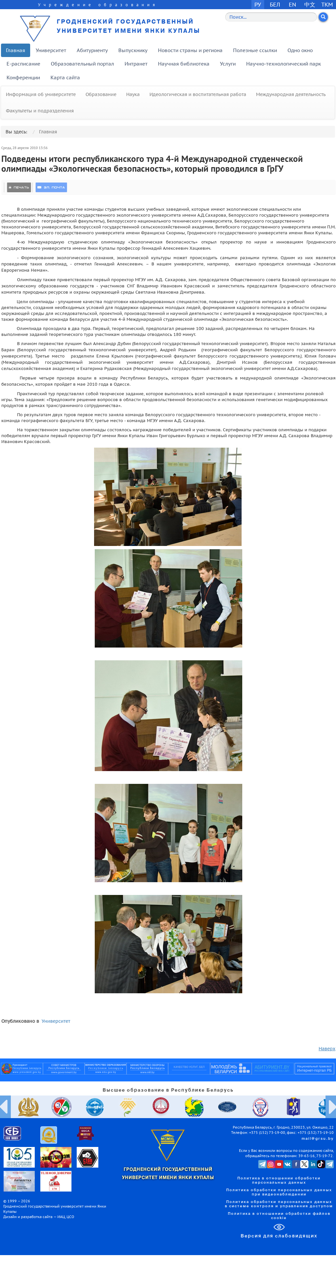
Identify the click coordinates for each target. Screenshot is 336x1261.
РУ (257, 4)
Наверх (327, 1049)
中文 (309, 4)
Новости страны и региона (190, 50)
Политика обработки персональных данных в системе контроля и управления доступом (279, 1204)
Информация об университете (41, 94)
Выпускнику (133, 50)
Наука (133, 94)
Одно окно (300, 50)
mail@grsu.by (318, 1138)
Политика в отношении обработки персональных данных (279, 1180)
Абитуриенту (92, 50)
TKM (327, 4)
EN (292, 4)
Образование (101, 94)
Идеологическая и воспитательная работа (197, 94)
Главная (15, 50)
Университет (51, 50)
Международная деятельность (291, 94)
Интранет (136, 64)
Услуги (228, 64)
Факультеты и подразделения (40, 111)
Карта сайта (65, 77)
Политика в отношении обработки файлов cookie (279, 1216)
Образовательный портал (82, 64)
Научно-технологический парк (283, 64)
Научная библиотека (183, 64)
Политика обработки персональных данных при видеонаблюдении (279, 1192)
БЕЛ (275, 4)
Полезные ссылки (255, 50)
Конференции (23, 77)
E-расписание (23, 64)
